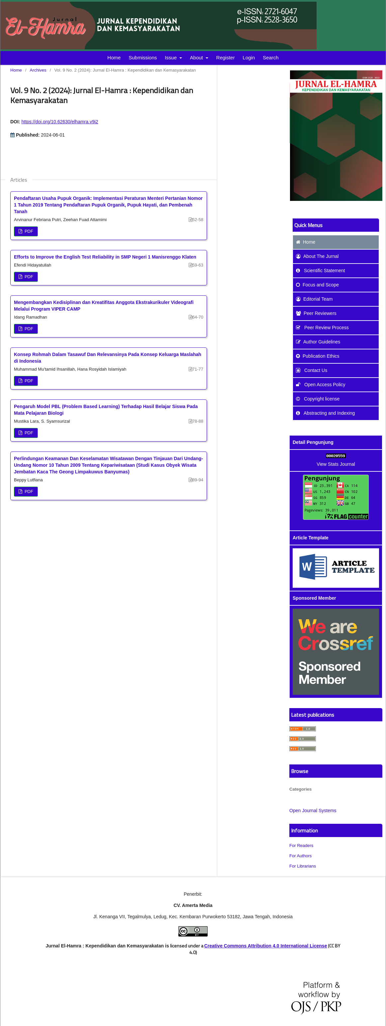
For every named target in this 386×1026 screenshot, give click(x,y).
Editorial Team (314, 299)
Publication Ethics (317, 356)
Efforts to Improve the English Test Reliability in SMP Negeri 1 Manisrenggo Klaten (105, 257)
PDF (28, 231)
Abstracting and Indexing (325, 413)
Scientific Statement (320, 270)
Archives (38, 70)
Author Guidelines (318, 341)
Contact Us (311, 370)
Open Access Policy (320, 384)
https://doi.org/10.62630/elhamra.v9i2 (59, 121)
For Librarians (302, 866)
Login (249, 57)
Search (271, 57)
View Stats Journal (336, 464)
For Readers (301, 845)
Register (225, 57)
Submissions (143, 57)
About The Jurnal (317, 256)
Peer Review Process (322, 327)
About (197, 57)
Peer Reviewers (316, 313)
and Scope (317, 284)
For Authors (300, 855)
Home (114, 57)
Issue (171, 57)
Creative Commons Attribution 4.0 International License (265, 945)
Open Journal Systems (313, 810)
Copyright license (317, 398)
